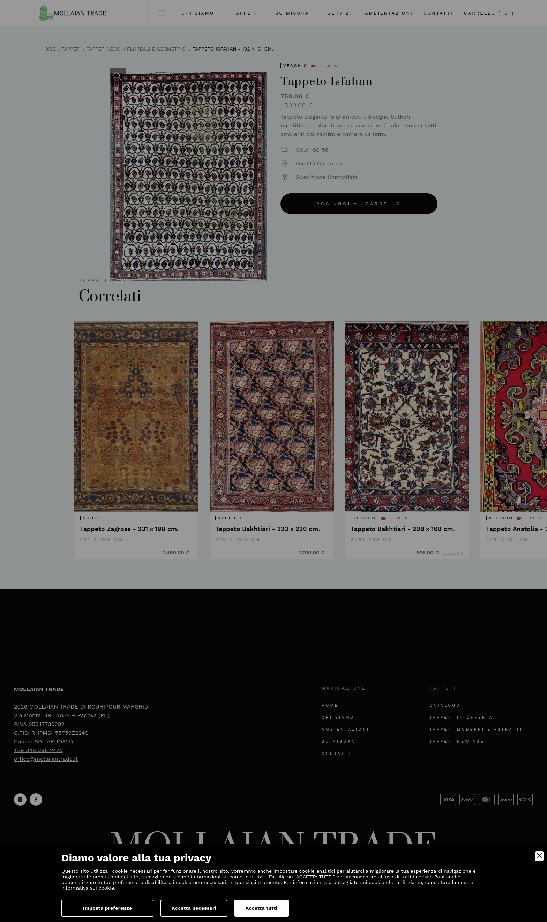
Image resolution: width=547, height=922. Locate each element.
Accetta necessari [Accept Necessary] (194, 908)
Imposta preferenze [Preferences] (107, 908)
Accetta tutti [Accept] (261, 908)
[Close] (539, 856)
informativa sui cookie (87, 888)
